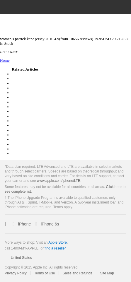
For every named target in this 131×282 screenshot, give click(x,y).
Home (5, 60)
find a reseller (55, 248)
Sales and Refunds (77, 273)
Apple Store (57, 242)
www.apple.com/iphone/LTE (58, 181)
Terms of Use (44, 273)
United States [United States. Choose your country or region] (21, 258)
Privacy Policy (16, 273)
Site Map (107, 273)
